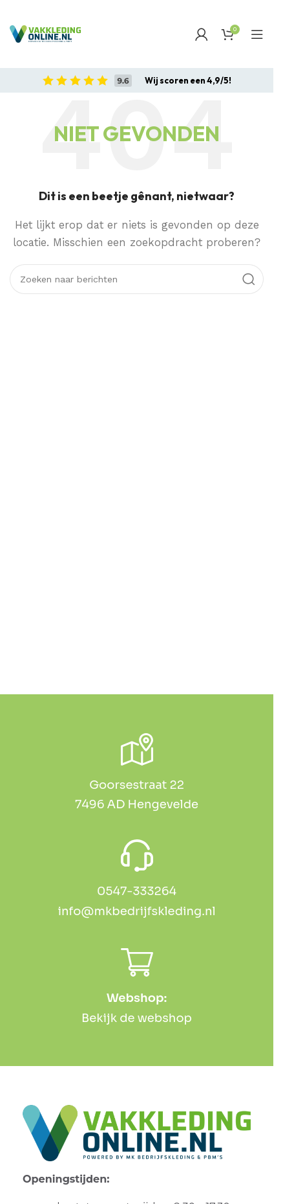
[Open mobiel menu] (257, 34)
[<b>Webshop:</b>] (137, 962)
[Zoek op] (137, 279)
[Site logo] (45, 34)
